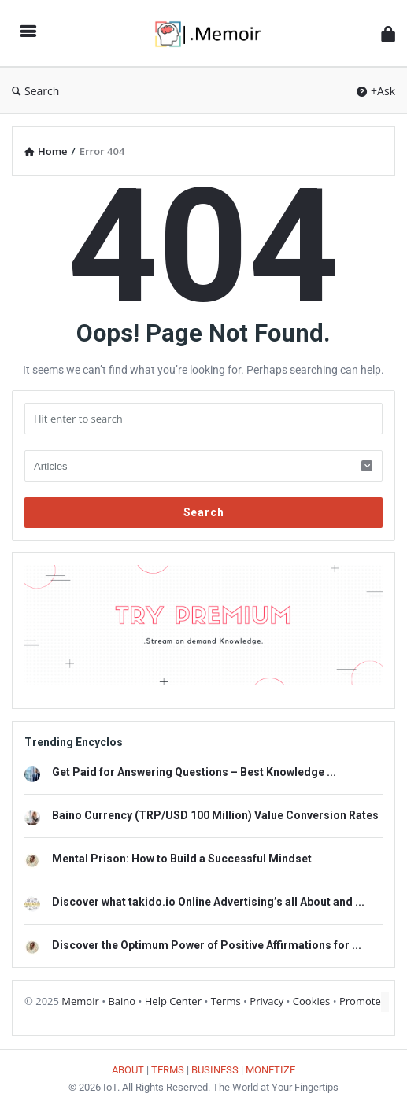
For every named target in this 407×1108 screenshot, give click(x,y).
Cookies (311, 1001)
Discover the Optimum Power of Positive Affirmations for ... (206, 945)
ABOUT (128, 1070)
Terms (226, 1001)
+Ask (376, 90)
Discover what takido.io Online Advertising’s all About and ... (208, 902)
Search (35, 90)
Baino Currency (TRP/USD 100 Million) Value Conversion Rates (215, 815)
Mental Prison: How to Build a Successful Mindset (182, 858)
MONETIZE (270, 1070)
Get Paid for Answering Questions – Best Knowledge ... (194, 772)
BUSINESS (215, 1070)
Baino (121, 1001)
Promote (360, 1001)
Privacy (266, 1001)
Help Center (173, 1001)
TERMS (167, 1070)
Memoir (79, 1001)
